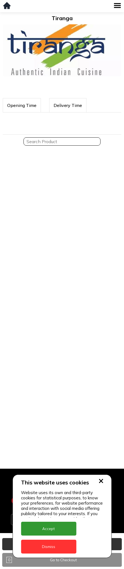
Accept (48, 528)
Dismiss (48, 546)
